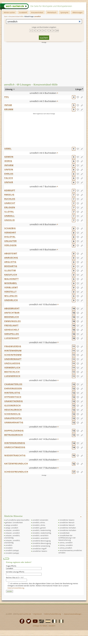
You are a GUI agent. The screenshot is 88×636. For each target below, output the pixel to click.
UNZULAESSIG (12, 363)
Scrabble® (23, 12)
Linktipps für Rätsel (40, 626)
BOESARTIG (10, 266)
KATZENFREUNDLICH (16, 463)
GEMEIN (8, 156)
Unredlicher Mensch (67, 525)
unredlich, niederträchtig (41, 530)
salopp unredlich (11, 525)
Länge (78, 89)
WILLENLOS (11, 296)
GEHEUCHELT (11, 329)
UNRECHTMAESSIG (14, 447)
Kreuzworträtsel (37, 12)
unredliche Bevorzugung (41, 541)
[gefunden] (78, 97)
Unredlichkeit (64, 533)
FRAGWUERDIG (12, 346)
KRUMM (8, 109)
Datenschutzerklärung (16, 588)
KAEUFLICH (10, 274)
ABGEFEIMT (10, 253)
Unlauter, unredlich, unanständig (12, 541)
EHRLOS (8, 173)
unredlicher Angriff (39, 548)
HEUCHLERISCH (13, 409)
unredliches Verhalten (67, 528)
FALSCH (8, 178)
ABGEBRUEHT (12, 308)
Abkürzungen (77, 12)
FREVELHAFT (11, 325)
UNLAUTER (10, 241)
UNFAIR (8, 182)
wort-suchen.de (25, 614)
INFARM (9, 165)
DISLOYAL (10, 236)
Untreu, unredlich (66, 545)
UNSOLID (9, 220)
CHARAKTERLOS (13, 384)
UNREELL (9, 215)
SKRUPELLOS (11, 334)
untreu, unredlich (65, 543)
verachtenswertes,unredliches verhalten (70, 551)
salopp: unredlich (11, 528)
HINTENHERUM (13, 350)
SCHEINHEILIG (12, 414)
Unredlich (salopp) (12, 553)
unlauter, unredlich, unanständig (12, 536)
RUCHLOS (9, 198)
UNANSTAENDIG (13, 401)
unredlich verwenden (40, 520)
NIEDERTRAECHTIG (15, 455)
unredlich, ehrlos (38, 522)
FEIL (6, 97)
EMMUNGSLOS (12, 321)
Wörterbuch (51, 12)
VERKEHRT (10, 232)
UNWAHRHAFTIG (13, 422)
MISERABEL (10, 283)
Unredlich (8, 548)
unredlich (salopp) (12, 550)
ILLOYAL (9, 211)
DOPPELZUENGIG (14, 430)
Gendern (52, 626)
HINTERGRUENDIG (14, 443)
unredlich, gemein (39, 528)
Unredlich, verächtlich (40, 538)
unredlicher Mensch (66, 522)
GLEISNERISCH (12, 405)
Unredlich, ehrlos (38, 525)
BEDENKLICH (11, 317)
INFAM (8, 105)
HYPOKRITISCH (12, 397)
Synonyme (64, 12)
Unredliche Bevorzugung (41, 543)
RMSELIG (9, 194)
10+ (57, 30)
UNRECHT (9, 203)
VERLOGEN (10, 245)
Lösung (9, 89)
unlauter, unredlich (12, 530)
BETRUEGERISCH (13, 434)
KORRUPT (9, 190)
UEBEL (8, 148)
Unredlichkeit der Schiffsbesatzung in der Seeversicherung (67, 537)
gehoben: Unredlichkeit (14, 522)
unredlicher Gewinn (39, 551)
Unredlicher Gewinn (66, 520)
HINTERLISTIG (12, 392)
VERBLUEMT (11, 287)
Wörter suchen (9, 12)
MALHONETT (11, 279)
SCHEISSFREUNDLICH (16, 471)
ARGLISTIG (10, 262)
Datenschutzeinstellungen (72, 614)
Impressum (37, 614)
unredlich (8, 545)
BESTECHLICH (12, 371)
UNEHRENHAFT (13, 359)
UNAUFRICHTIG (13, 418)
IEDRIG (8, 161)
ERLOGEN (9, 207)
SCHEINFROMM (13, 354)
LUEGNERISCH (12, 376)
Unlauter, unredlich (12, 533)
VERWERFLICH (12, 367)
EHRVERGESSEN (13, 388)
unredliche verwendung (41, 546)
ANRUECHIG (11, 257)
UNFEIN (8, 169)
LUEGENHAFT (11, 338)
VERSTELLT (10, 291)
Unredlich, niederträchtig (41, 533)
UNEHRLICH (11, 300)
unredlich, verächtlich (40, 535)
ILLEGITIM (10, 270)
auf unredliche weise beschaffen (17, 520)
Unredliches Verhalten (67, 530)
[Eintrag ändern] (82, 97)
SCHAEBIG (10, 228)
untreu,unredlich (65, 548)
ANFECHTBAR (11, 312)
